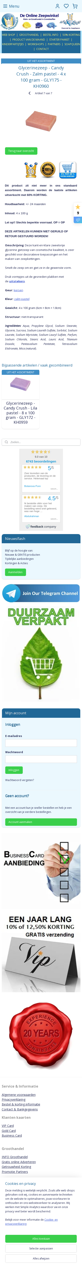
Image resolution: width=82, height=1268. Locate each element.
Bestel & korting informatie (21, 1104)
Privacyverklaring (13, 1099)
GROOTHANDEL (29, 35)
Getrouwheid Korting (16, 1167)
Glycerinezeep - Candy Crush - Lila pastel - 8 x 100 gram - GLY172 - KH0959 (20, 413)
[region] (41, 1209)
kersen (18, 290)
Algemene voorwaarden (19, 1095)
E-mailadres (13, 736)
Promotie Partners (15, 1172)
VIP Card (8, 1126)
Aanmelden (15, 572)
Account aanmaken (20, 822)
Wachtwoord (14, 752)
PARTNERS (54, 44)
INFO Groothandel (15, 1157)
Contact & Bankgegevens (20, 1109)
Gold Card (9, 1131)
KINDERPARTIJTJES (13, 44)
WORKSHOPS (36, 44)
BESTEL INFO (50, 35)
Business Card (12, 1135)
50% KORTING (71, 35)
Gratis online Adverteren (19, 1162)
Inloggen (14, 770)
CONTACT (42, 49)
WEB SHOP (8, 35)
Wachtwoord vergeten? (19, 780)
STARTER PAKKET (59, 39)
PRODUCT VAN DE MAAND (28, 39)
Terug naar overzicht (21, 151)
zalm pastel (22, 299)
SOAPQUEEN (72, 44)
